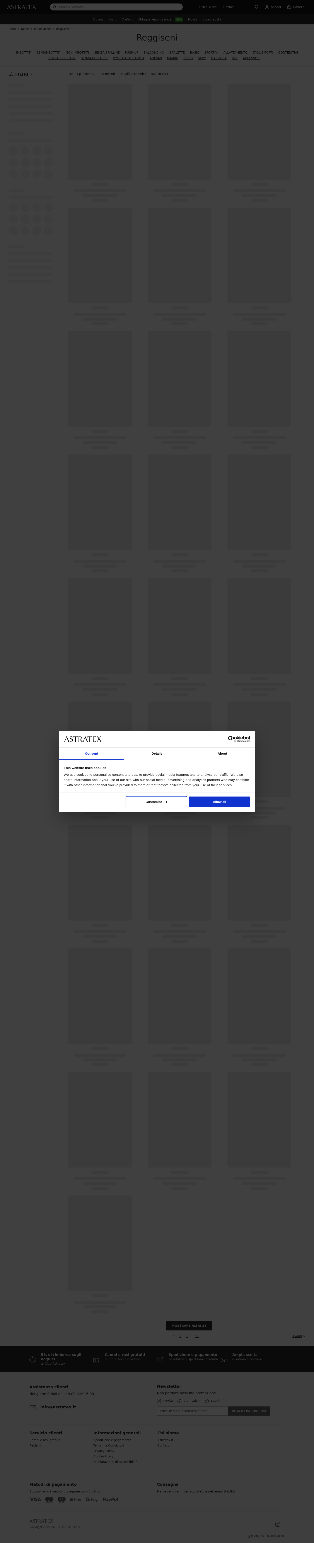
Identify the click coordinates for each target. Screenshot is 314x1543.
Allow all (219, 801)
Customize (156, 801)
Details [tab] (157, 753)
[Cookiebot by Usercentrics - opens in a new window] (231, 739)
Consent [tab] (91, 753)
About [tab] (222, 753)
